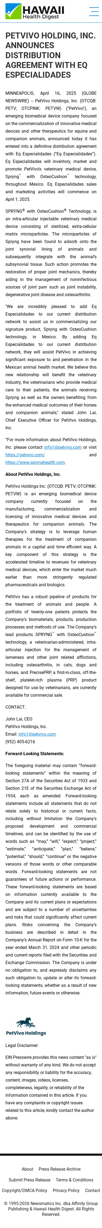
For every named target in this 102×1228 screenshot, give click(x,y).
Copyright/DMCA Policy (24, 1190)
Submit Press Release (29, 1180)
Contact (92, 1190)
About (27, 1169)
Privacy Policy (66, 1190)
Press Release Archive (60, 1169)
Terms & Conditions (74, 1180)
